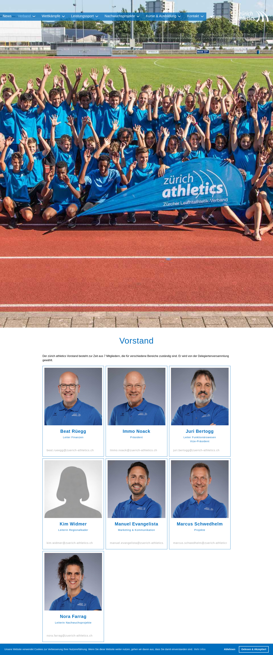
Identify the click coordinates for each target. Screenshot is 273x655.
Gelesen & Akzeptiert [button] (253, 649)
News (7, 16)
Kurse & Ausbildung (163, 16)
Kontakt (195, 16)
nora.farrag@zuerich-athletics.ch (69, 635)
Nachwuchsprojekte (122, 16)
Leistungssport (84, 16)
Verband (26, 16)
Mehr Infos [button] (199, 649)
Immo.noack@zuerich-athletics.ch (133, 450)
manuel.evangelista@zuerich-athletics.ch (138, 542)
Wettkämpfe (53, 16)
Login (215, 16)
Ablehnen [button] (229, 649)
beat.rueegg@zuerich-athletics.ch (70, 450)
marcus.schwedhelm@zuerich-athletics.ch (202, 542)
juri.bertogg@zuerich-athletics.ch (196, 450)
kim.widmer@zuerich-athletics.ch (70, 542)
